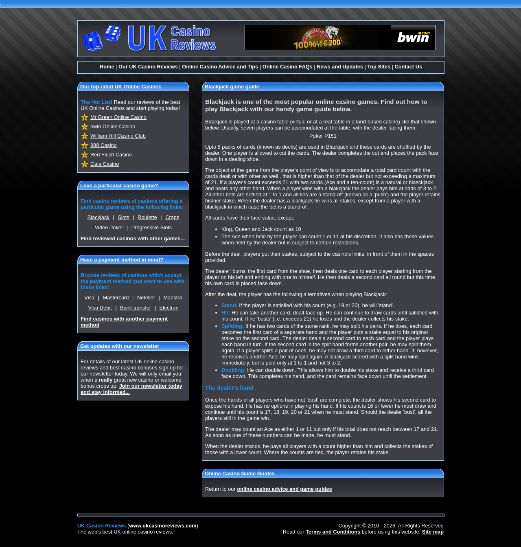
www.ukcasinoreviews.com (162, 526)
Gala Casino (104, 164)
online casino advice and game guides (284, 489)
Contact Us (408, 67)
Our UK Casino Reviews (148, 67)
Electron (169, 308)
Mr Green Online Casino (118, 117)
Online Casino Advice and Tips (220, 67)
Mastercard (116, 297)
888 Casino (103, 145)
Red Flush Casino (111, 155)
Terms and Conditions (333, 532)
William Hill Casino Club (118, 136)
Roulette (147, 217)
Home (107, 67)
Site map (433, 532)
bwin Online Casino (112, 126)
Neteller (146, 297)
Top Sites (378, 67)
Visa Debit (100, 308)
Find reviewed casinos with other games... (133, 238)
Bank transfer (135, 308)
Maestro (172, 297)
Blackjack (98, 217)
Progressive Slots (151, 227)
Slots (123, 217)
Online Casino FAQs (288, 67)
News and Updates (340, 67)
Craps (172, 217)
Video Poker (109, 227)
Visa (89, 297)
